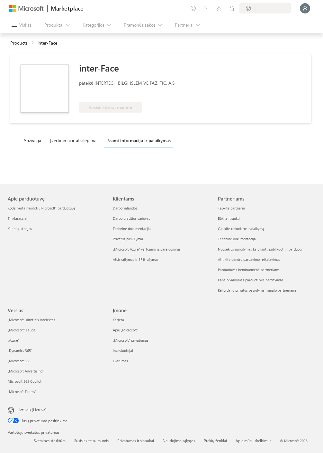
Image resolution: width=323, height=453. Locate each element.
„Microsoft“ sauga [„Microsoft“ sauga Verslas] (21, 330)
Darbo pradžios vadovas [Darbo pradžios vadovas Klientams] (131, 218)
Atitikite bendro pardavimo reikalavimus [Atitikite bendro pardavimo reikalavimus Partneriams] (249, 259)
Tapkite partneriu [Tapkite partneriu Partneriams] (231, 208)
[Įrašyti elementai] (219, 8)
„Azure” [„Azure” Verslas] (13, 340)
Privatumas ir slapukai (135, 440)
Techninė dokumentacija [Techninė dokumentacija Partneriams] (237, 238)
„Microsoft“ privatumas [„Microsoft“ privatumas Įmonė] (130, 340)
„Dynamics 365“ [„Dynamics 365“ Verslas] (20, 350)
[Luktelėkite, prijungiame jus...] (305, 8)
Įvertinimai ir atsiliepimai (73, 140)
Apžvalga (32, 140)
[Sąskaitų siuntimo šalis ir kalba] (265, 8)
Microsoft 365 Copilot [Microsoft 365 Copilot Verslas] (24, 381)
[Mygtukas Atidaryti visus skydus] (21, 25)
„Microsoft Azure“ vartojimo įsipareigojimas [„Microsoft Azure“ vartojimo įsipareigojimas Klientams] (147, 249)
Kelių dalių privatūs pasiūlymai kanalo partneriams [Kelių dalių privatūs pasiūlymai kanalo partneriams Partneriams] (257, 290)
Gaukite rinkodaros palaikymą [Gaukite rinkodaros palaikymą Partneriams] (241, 228)
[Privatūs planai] (232, 8)
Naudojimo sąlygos (179, 440)
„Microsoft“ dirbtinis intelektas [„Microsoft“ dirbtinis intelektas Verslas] (31, 319)
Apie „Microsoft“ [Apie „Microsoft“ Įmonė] (125, 330)
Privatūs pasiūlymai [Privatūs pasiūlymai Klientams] (128, 238)
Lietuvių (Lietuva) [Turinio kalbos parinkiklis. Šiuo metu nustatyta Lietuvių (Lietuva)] (32, 409)
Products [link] (19, 43)
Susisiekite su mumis (91, 440)
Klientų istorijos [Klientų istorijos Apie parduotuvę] (20, 228)
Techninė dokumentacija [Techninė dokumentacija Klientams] (132, 228)
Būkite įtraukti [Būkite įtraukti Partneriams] (229, 218)
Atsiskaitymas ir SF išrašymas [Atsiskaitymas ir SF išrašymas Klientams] (135, 259)
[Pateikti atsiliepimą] (193, 8)
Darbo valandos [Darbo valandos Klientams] (125, 208)
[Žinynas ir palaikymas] (206, 8)
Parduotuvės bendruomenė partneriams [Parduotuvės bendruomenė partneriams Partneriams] (249, 269)
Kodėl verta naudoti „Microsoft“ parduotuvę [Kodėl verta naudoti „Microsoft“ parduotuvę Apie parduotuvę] (41, 208)
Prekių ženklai (215, 440)
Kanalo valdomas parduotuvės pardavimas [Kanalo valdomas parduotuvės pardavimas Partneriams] (250, 280)
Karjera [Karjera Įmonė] (118, 319)
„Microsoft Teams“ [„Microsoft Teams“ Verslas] (22, 391)
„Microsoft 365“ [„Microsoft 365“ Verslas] (20, 360)
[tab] (34, 140)
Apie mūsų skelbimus (253, 440)
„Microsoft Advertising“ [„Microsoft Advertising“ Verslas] (26, 371)
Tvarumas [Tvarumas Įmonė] (120, 360)
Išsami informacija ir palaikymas (138, 140)
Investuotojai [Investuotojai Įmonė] (123, 350)
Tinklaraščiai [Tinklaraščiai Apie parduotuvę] (17, 218)
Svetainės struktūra (50, 440)
